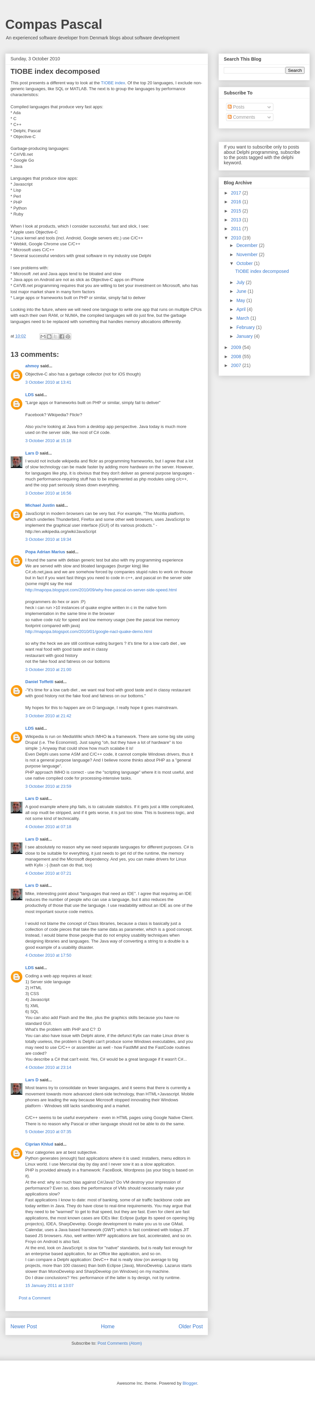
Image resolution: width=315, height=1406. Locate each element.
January (245, 336)
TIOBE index (113, 82)
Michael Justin (40, 505)
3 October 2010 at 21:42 (48, 715)
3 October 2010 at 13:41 (48, 382)
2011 (236, 228)
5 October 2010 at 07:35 (48, 1131)
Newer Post (23, 1326)
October (245, 263)
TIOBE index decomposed (262, 271)
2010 (236, 237)
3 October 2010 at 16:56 (48, 493)
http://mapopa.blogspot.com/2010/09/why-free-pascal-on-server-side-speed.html (101, 589)
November (247, 254)
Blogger (189, 1383)
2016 (236, 201)
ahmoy (32, 365)
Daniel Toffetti (39, 681)
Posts (236, 107)
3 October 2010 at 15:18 (48, 440)
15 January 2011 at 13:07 (49, 1285)
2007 (236, 365)
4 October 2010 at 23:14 (48, 1067)
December (247, 245)
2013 (236, 219)
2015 (236, 211)
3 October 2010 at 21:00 (48, 669)
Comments (241, 117)
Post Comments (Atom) (119, 1343)
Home (108, 1326)
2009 (236, 347)
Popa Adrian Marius (45, 551)
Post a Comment (35, 1297)
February (246, 327)
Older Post (190, 1326)
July (241, 282)
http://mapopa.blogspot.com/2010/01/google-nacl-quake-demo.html (88, 631)
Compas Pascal (53, 24)
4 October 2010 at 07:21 (48, 873)
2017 (236, 192)
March (243, 318)
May (241, 300)
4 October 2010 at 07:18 (48, 826)
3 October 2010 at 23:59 (48, 786)
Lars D (31, 453)
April (241, 309)
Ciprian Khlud (39, 1144)
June (241, 291)
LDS (29, 394)
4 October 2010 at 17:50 (48, 955)
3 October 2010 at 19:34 (48, 539)
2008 (236, 356)
